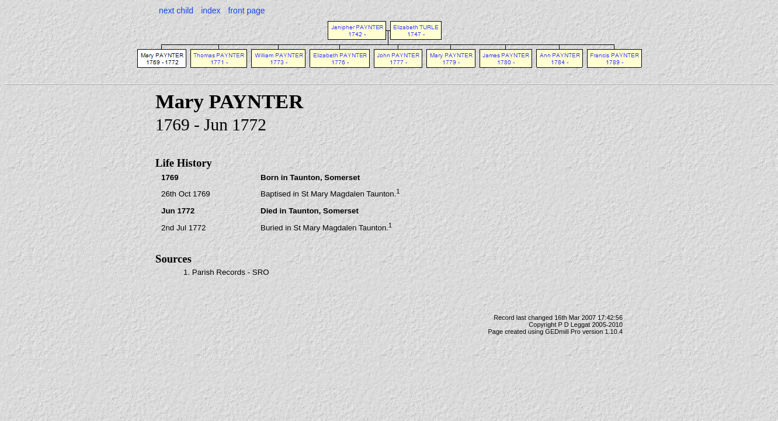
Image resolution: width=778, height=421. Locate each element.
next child (176, 10)
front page (246, 10)
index (210, 10)
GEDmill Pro (563, 331)
